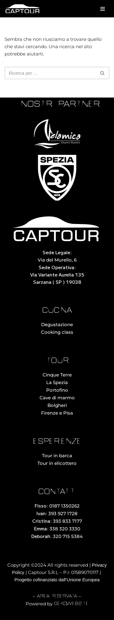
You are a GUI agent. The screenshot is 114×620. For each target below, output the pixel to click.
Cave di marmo (57, 398)
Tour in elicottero (57, 463)
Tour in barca (57, 455)
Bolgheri (57, 405)
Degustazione (57, 324)
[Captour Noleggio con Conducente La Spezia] (23, 8)
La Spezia (57, 382)
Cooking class (57, 332)
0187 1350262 (64, 506)
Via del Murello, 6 (57, 260)
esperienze (57, 442)
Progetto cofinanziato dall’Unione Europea (56, 579)
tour (57, 361)
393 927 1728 (63, 513)
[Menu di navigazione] (102, 9)
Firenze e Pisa (57, 413)
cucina (57, 311)
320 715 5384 (68, 536)
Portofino (57, 390)
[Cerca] (50, 73)
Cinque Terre (57, 375)
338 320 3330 (65, 529)
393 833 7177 (67, 521)
